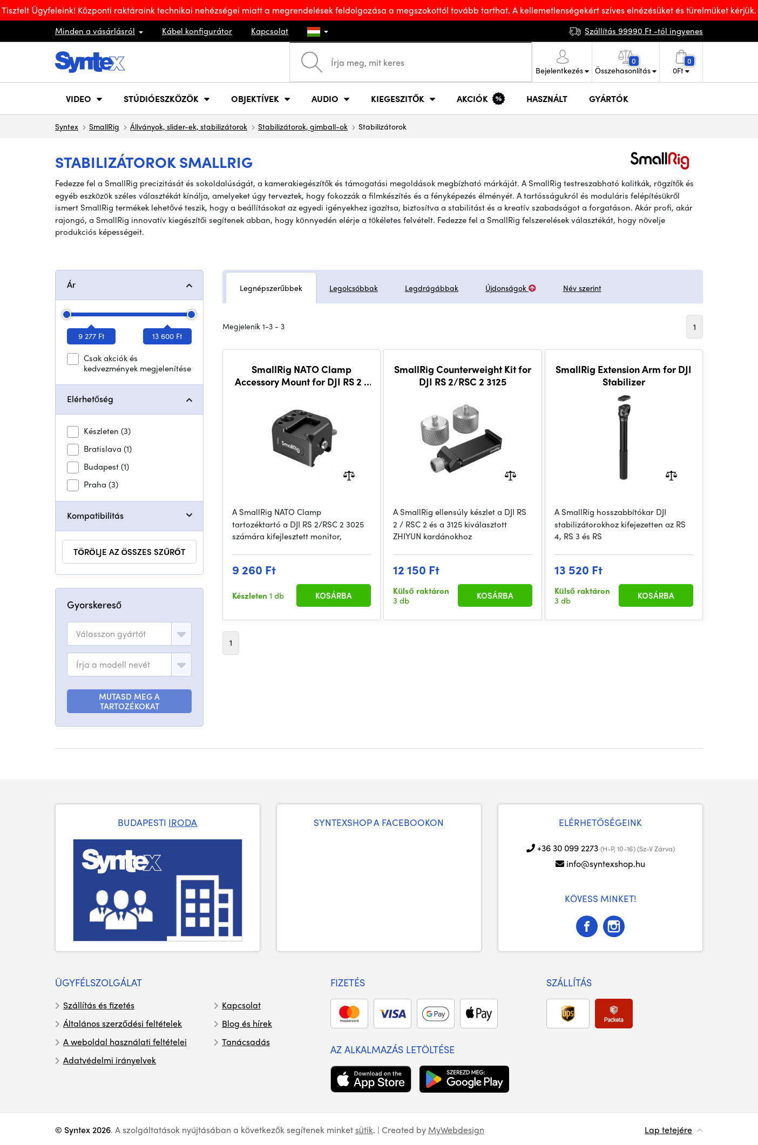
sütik (364, 1129)
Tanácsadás (246, 1041)
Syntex (66, 126)
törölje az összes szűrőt (129, 552)
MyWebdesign (456, 1129)
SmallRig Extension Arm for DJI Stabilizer (624, 375)
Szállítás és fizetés (98, 1005)
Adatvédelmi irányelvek (109, 1060)
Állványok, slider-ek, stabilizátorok (188, 126)
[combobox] (129, 634)
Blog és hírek (247, 1023)
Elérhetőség (90, 398)
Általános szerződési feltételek (122, 1023)
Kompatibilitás (95, 515)
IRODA (182, 822)
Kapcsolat (269, 31)
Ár (71, 284)
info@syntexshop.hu (605, 863)
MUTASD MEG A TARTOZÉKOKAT (129, 701)
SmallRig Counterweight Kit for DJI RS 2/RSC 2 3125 (462, 375)
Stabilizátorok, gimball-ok (303, 126)
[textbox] (111, 633)
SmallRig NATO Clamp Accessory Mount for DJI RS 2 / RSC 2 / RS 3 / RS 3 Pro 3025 (302, 375)
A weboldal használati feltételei (125, 1041)
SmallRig (104, 126)
